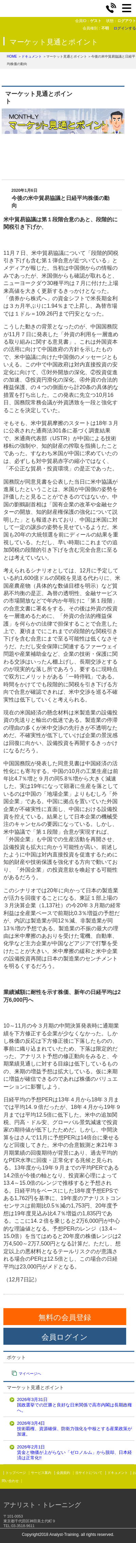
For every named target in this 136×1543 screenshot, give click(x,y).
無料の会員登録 (64, 1317)
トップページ (15, 1473)
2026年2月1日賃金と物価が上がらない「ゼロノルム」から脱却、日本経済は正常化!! (74, 1452)
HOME (12, 56)
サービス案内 (41, 1473)
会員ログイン (64, 1337)
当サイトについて (88, 1473)
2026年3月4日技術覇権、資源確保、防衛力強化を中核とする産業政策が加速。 (74, 1429)
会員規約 (63, 1473)
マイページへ (30, 1374)
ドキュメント (31, 56)
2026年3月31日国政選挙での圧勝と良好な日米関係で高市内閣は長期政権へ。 (74, 1405)
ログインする (125, 28)
